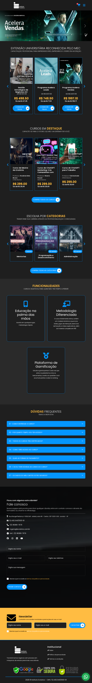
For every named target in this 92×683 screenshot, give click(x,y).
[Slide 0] (42, 38)
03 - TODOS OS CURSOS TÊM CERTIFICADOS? (26, 441)
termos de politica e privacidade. (38, 579)
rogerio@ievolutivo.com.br (20, 529)
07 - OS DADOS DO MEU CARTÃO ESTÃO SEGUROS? (28, 475)
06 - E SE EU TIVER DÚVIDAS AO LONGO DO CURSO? (28, 467)
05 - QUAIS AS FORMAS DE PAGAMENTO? (24, 458)
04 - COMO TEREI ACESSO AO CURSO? (23, 450)
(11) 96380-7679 (16, 525)
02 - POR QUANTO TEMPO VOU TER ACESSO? (25, 432)
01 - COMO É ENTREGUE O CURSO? (22, 424)
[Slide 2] (50, 38)
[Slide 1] (46, 38)
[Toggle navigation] (84, 5)
